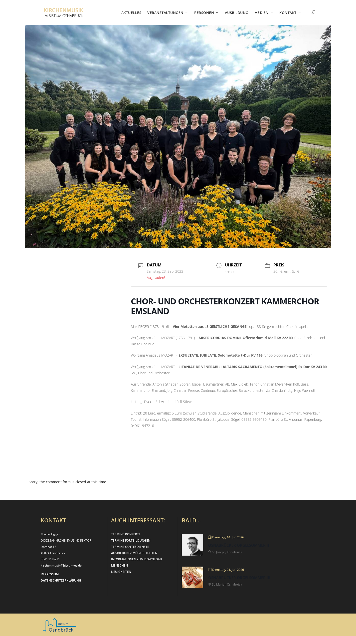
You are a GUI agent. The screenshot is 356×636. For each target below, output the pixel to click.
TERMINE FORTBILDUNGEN (130, 540)
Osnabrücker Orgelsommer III (239, 577)
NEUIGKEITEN (121, 572)
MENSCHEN (119, 565)
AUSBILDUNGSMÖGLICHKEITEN (134, 553)
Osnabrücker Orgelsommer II (238, 545)
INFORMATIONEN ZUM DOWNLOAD (136, 559)
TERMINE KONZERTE (126, 534)
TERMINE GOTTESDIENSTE (130, 547)
